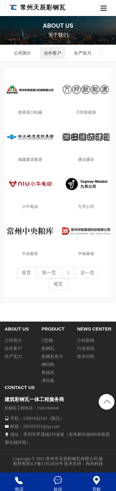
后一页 (87, 272)
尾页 (58, 284)
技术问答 (85, 356)
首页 (26, 272)
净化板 (47, 380)
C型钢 (47, 340)
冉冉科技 (94, 463)
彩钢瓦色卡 (52, 356)
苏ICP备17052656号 (44, 463)
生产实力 (82, 53)
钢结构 (47, 364)
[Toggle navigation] (104, 9)
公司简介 (22, 53)
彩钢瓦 (47, 348)
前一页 (49, 272)
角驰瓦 (47, 372)
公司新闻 (85, 340)
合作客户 (52, 53)
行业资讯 (85, 348)
